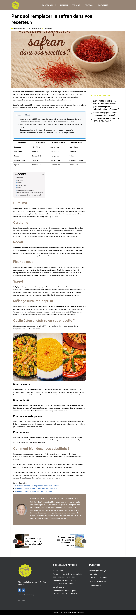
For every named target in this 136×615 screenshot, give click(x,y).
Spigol (19, 187)
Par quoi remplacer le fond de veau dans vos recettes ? (36, 488)
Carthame (20, 180)
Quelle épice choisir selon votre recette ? (30, 192)
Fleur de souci (21, 185)
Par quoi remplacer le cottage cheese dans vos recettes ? (37, 486)
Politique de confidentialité (98, 578)
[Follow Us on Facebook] (19, 590)
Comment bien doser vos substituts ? (29, 195)
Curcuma (20, 178)
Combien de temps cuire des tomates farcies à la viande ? (33, 541)
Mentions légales (94, 585)
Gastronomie (49, 5)
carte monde (58, 571)
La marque (22, 600)
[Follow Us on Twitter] (23, 590)
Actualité (103, 5)
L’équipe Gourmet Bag (26, 595)
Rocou (19, 183)
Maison (64, 5)
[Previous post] (15, 541)
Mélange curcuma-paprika (25, 190)
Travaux (89, 5)
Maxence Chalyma (19, 29)
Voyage (76, 5)
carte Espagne (58, 587)
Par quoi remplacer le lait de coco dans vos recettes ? (35, 491)
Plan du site (92, 574)
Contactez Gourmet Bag (97, 581)
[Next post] (84, 541)
